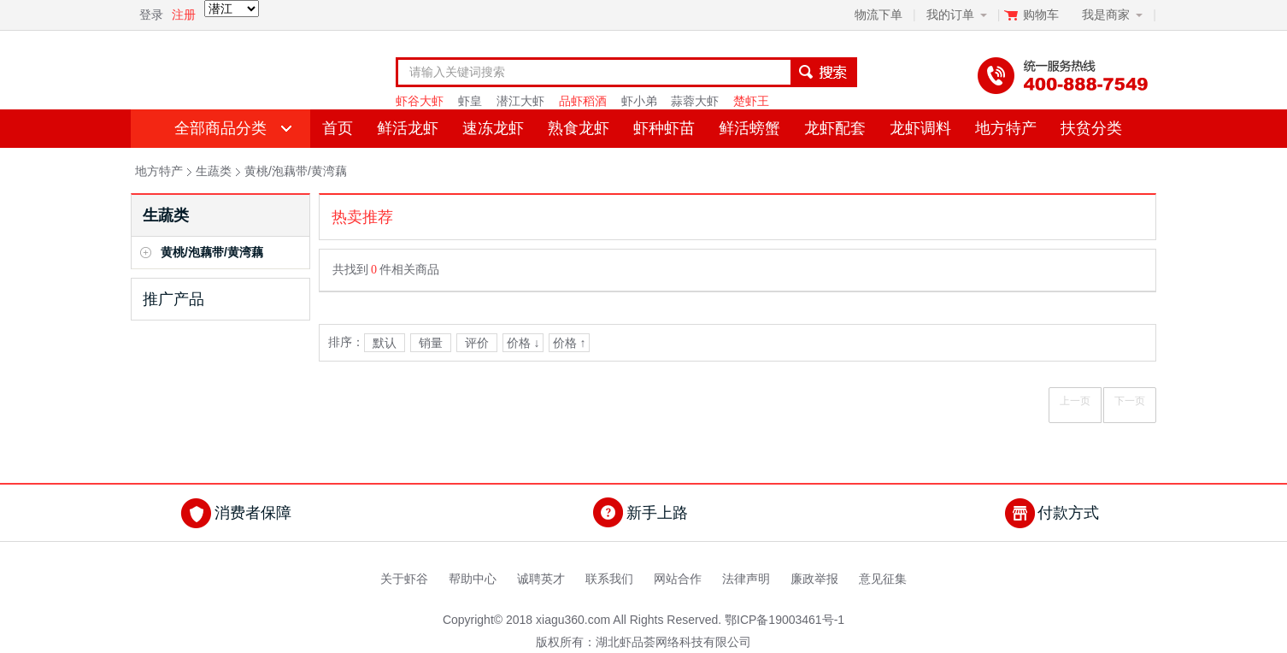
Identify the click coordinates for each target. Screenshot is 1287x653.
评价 (477, 343)
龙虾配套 (835, 128)
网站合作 (678, 578)
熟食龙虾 (578, 128)
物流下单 (878, 14)
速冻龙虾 (493, 128)
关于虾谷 (404, 578)
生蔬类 (214, 171)
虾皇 (470, 101)
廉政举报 (814, 578)
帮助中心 (473, 578)
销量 (431, 343)
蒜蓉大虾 (695, 101)
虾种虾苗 (664, 128)
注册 (184, 14)
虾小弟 (639, 101)
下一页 (1129, 401)
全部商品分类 (220, 128)
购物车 (1042, 14)
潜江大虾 (520, 101)
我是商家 (1106, 14)
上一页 (1075, 401)
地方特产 (1006, 128)
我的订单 (950, 14)
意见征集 (883, 578)
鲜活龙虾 (407, 128)
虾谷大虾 (420, 101)
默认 (385, 343)
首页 (337, 128)
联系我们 (609, 578)
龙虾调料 (920, 128)
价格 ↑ (569, 343)
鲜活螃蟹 (749, 128)
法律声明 (746, 578)
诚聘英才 (541, 578)
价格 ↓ (523, 343)
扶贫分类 (1091, 128)
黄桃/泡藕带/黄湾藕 (295, 171)
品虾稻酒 (583, 101)
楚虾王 (751, 101)
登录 (151, 14)
